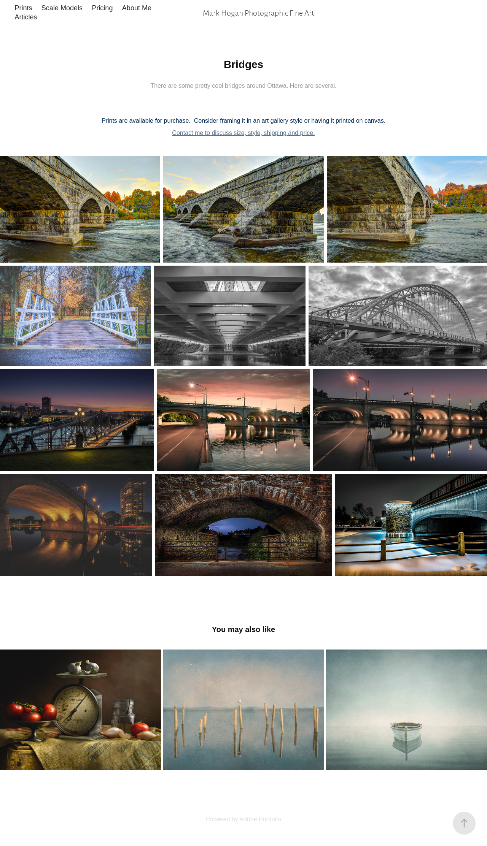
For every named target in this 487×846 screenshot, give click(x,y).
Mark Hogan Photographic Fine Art (258, 12)
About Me (136, 8)
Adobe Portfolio (260, 819)
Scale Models (62, 8)
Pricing (102, 8)
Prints (23, 8)
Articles (25, 17)
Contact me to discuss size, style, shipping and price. (243, 133)
